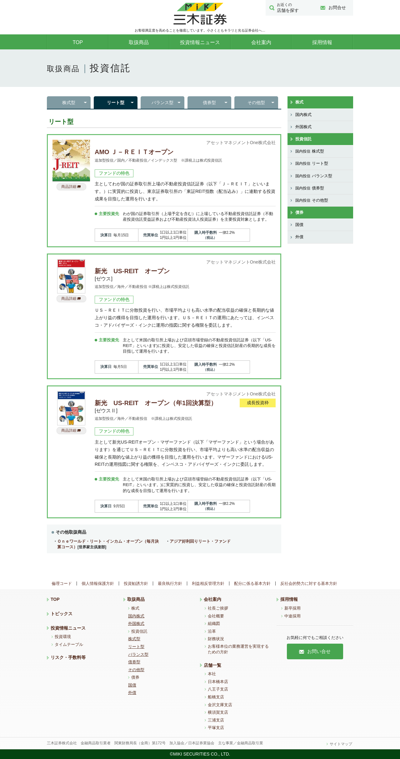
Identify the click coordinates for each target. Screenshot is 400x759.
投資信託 (303, 139)
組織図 (214, 623)
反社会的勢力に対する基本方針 (308, 583)
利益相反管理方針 (208, 583)
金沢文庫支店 (220, 704)
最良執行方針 (170, 583)
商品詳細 (71, 186)
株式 (299, 102)
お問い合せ (315, 651)
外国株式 (303, 126)
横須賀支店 (218, 712)
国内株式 (303, 114)
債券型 (209, 102)
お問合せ (333, 7)
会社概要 (216, 616)
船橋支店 (216, 697)
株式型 (68, 102)
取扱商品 (139, 42)
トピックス (61, 613)
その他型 (256, 102)
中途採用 (292, 616)
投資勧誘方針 (136, 583)
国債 (299, 224)
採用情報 (322, 42)
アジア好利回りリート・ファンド (200, 541)
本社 (212, 673)
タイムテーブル (69, 644)
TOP (77, 42)
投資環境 (63, 636)
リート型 (115, 102)
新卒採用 (292, 608)
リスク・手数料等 (68, 657)
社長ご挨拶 (218, 608)
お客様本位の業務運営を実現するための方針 (238, 649)
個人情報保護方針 (98, 583)
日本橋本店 (218, 681)
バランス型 (162, 102)
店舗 (290, 7)
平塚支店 (216, 727)
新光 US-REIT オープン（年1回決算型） (156, 403)
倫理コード (62, 583)
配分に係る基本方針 (252, 583)
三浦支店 (216, 720)
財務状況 (216, 638)
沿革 (212, 631)
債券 (299, 212)
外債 (299, 236)
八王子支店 (218, 689)
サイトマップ (341, 744)
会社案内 (261, 42)
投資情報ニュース (200, 42)
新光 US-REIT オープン (132, 271)
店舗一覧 (212, 665)
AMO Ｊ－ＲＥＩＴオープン (134, 151)
